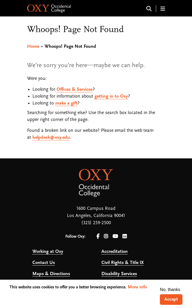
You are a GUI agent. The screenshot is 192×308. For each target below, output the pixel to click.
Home (33, 46)
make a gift (66, 103)
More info (137, 287)
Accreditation (114, 251)
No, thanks (170, 289)
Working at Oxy (47, 251)
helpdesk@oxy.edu (51, 137)
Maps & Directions (51, 273)
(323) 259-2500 (96, 222)
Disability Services (119, 273)
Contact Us (43, 262)
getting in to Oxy (111, 96)
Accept (171, 299)
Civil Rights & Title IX (122, 262)
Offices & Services (75, 89)
